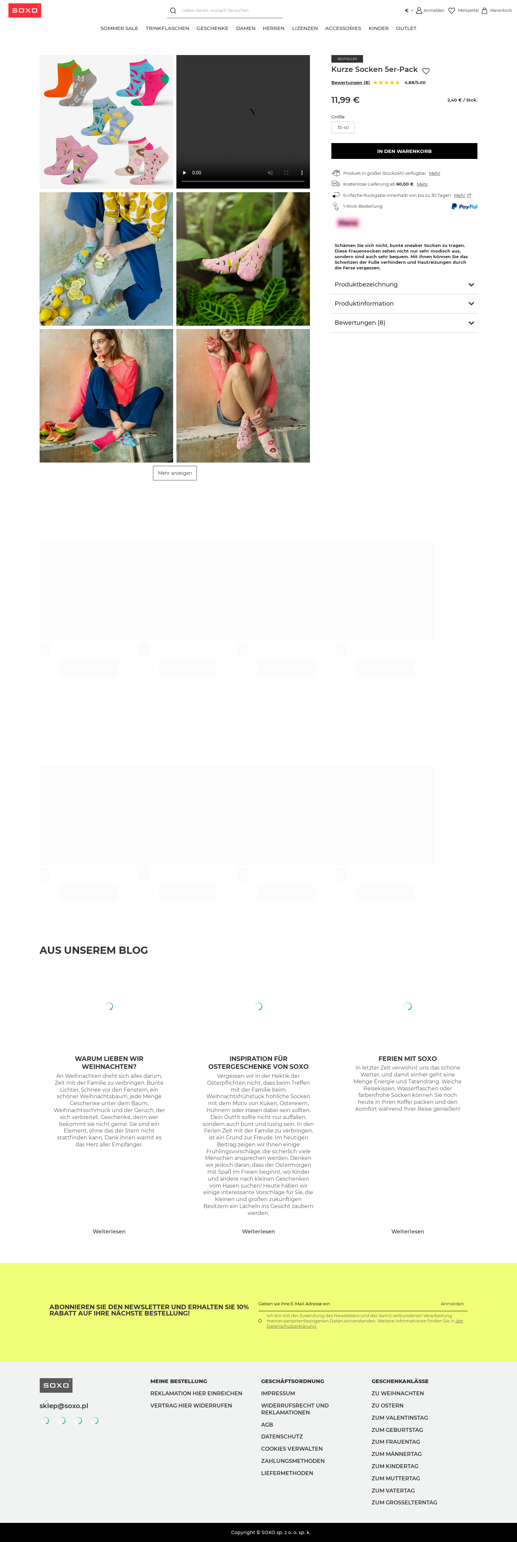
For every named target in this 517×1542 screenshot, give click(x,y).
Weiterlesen (109, 1231)
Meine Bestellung (178, 1381)
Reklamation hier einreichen (196, 1393)
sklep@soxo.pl (64, 1406)
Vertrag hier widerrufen (191, 1406)
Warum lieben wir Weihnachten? (109, 1063)
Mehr (434, 173)
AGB (267, 1425)
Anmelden (452, 1303)
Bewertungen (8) (350, 82)
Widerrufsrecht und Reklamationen (295, 1409)
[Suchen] (174, 10)
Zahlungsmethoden (293, 1461)
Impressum (278, 1393)
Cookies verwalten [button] (292, 1449)
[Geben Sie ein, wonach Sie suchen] (224, 10)
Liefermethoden (287, 1473)
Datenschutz (282, 1437)
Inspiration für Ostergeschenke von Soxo (258, 1063)
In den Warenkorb (404, 151)
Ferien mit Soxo (408, 1059)
